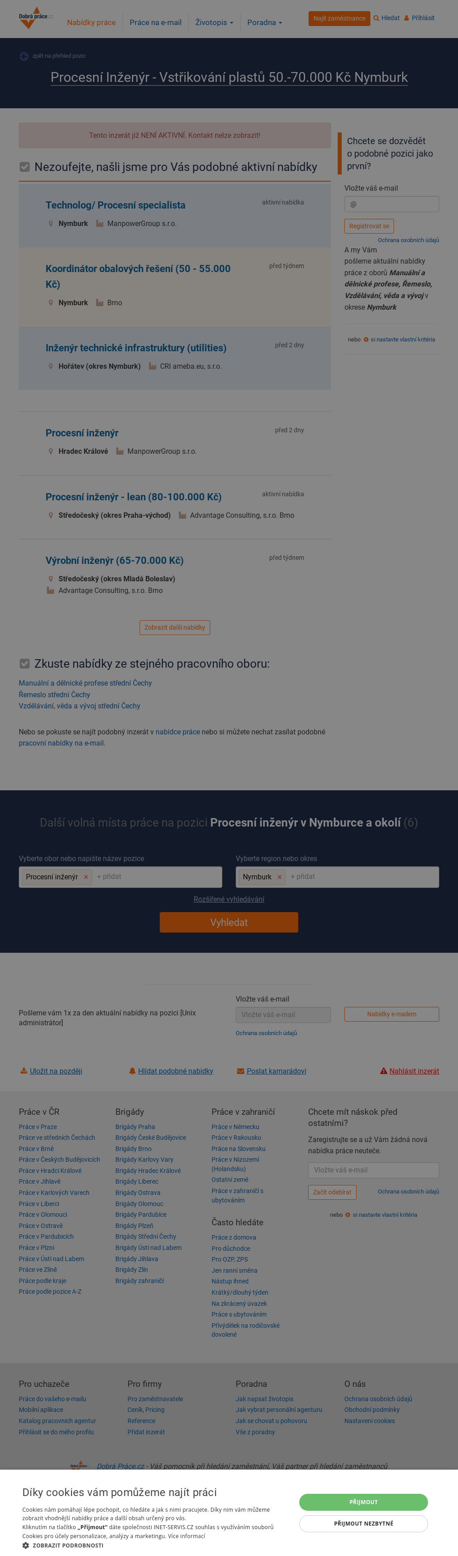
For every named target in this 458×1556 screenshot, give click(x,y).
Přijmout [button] (363, 1502)
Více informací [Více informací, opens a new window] (186, 1536)
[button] (155, 1545)
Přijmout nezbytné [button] (364, 1523)
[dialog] (229, 1513)
